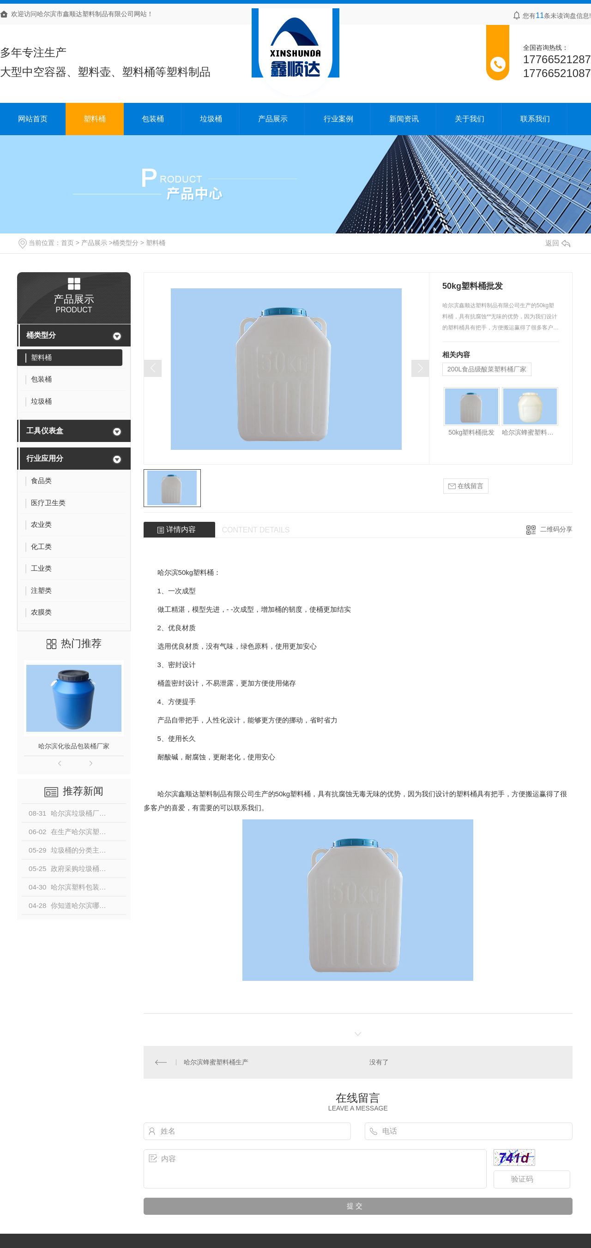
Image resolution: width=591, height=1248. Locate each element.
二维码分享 (556, 529)
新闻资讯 (404, 119)
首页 (67, 242)
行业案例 (338, 119)
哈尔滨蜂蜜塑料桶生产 (530, 432)
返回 (557, 243)
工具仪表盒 (44, 431)
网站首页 (33, 119)
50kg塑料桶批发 (471, 432)
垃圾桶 (211, 119)
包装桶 (153, 119)
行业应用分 (44, 458)
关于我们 (469, 119)
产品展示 (273, 119)
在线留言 (465, 486)
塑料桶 (95, 119)
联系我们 (535, 119)
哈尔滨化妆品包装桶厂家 (73, 746)
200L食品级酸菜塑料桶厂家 (486, 369)
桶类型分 (126, 242)
